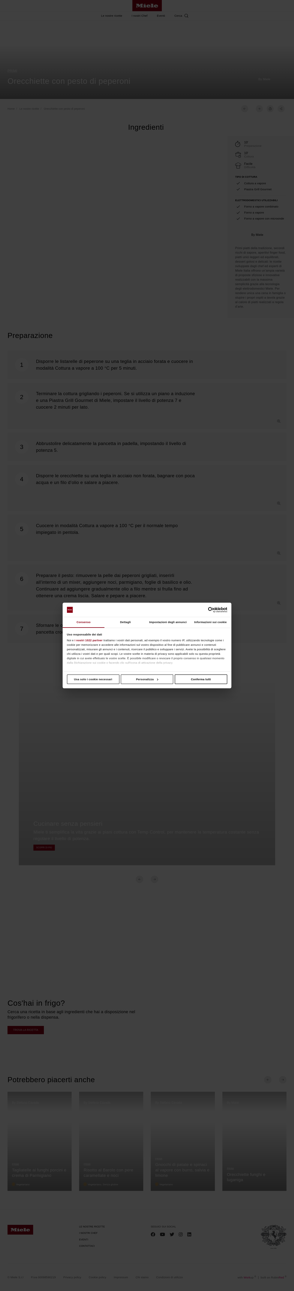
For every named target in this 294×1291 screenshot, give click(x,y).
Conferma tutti (201, 679)
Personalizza (147, 679)
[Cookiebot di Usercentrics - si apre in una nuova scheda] (210, 610)
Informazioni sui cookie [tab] (210, 622)
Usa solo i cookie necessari (93, 679)
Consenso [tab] (83, 622)
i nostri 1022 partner (89, 640)
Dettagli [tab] (125, 622)
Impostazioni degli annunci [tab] (168, 622)
